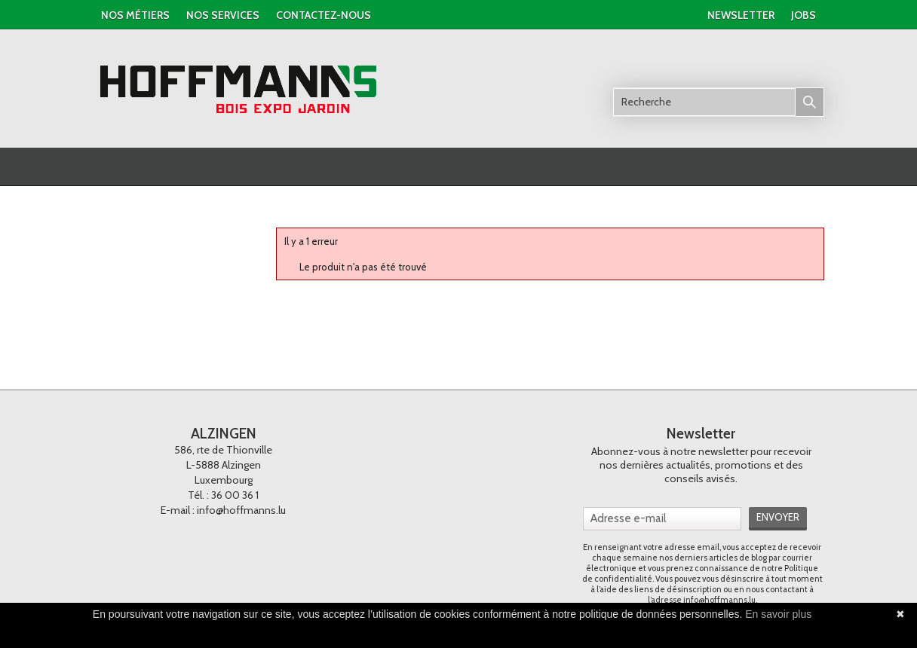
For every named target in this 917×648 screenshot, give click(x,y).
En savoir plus (778, 614)
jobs (803, 15)
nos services (222, 15)
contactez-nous (323, 15)
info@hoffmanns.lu (241, 510)
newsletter (740, 15)
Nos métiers (135, 15)
